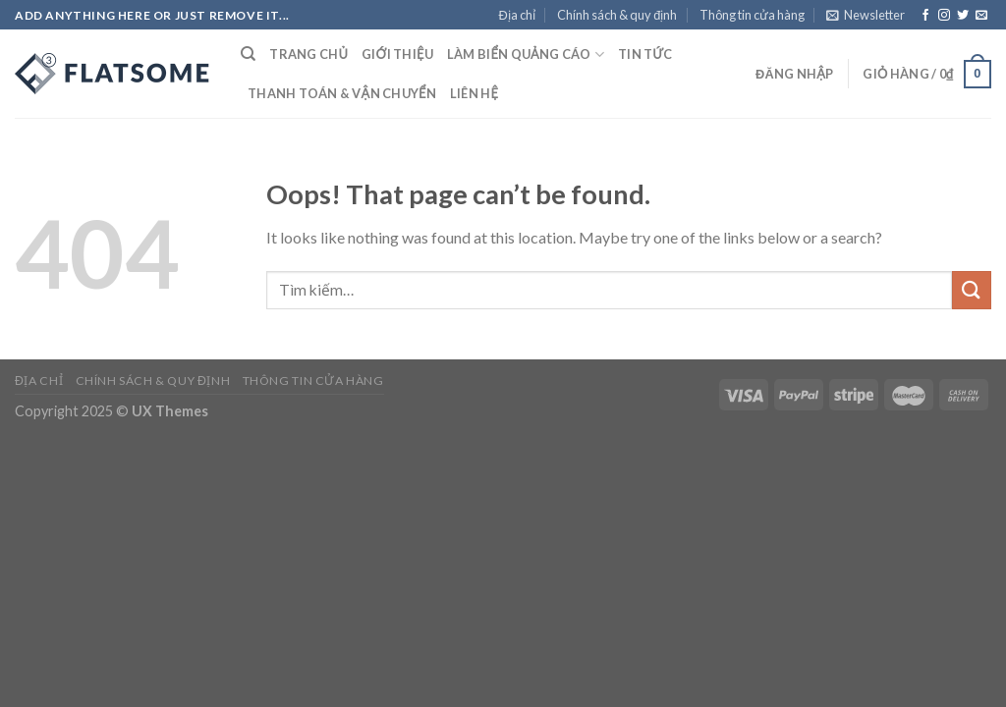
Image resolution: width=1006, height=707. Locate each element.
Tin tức (645, 54)
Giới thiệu (397, 54)
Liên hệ (474, 93)
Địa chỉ (517, 15)
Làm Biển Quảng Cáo (525, 54)
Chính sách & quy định (617, 15)
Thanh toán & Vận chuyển (342, 93)
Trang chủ (308, 54)
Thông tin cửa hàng (752, 15)
